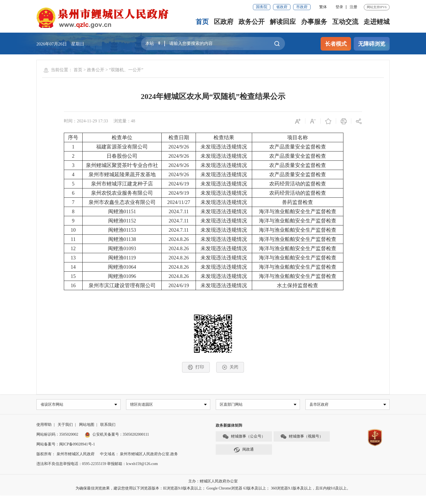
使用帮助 (44, 425)
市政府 (302, 7)
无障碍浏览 (371, 44)
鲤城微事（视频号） (301, 437)
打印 (196, 367)
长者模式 (336, 44)
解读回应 (283, 21)
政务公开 (252, 21)
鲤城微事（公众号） (243, 437)
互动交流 (345, 21)
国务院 (261, 7)
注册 (353, 7)
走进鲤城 (377, 21)
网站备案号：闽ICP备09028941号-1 (65, 445)
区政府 (223, 21)
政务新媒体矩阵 (229, 426)
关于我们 (65, 425)
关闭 (230, 367)
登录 (339, 7)
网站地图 (86, 425)
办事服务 (314, 21)
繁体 (323, 7)
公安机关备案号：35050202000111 (117, 435)
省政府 (281, 7)
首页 (202, 21)
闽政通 (244, 450)
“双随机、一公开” (126, 69)
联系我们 (107, 425)
